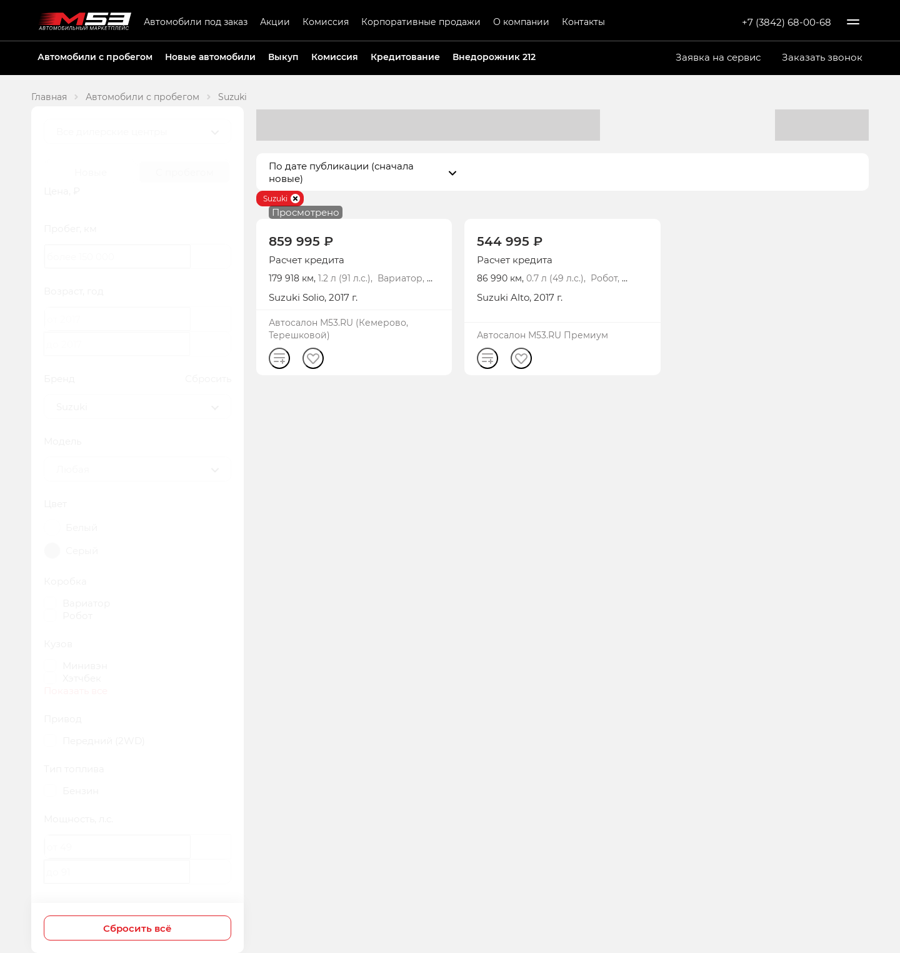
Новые (90, 172)
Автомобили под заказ (196, 22)
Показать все (76, 690)
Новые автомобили (210, 57)
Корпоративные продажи (421, 22)
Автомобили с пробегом (95, 57)
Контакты (583, 22)
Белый (82, 527)
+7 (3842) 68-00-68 (786, 22)
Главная (49, 97)
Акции (275, 22)
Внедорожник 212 (494, 57)
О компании (521, 22)
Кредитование (405, 57)
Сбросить (208, 378)
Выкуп (283, 57)
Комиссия (325, 22)
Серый (82, 550)
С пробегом (185, 172)
